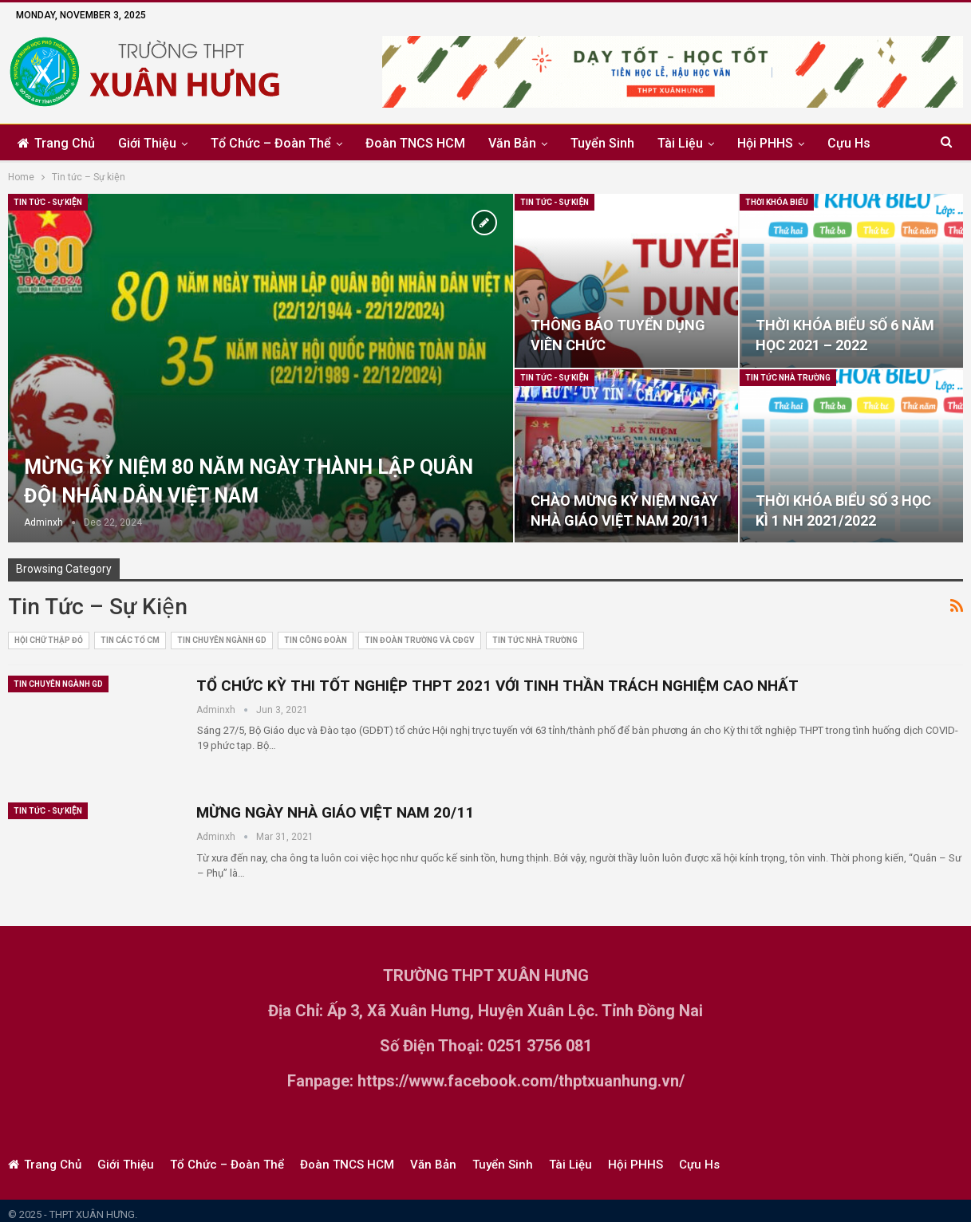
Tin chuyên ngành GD (221, 640)
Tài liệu (680, 143)
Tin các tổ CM (130, 640)
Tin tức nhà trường (788, 377)
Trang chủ (56, 143)
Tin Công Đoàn (315, 640)
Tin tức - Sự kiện (48, 202)
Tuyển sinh (602, 143)
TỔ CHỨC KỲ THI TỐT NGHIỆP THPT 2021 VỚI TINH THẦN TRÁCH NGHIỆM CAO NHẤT (497, 685)
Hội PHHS (765, 143)
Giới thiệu (147, 143)
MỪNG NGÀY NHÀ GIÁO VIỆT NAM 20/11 (335, 812)
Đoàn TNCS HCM (415, 143)
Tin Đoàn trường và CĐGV (420, 640)
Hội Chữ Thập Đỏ (48, 640)
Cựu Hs (848, 143)
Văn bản (512, 143)
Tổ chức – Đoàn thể (271, 143)
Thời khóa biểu (776, 202)
